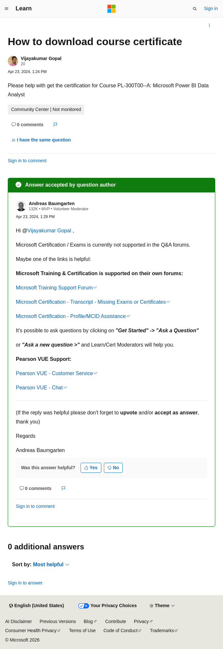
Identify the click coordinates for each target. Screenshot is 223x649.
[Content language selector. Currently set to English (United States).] (36, 606)
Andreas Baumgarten (52, 203)
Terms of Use (82, 630)
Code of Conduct (121, 630)
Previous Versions (57, 621)
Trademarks (162, 630)
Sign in (211, 8)
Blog (88, 621)
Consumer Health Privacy (31, 630)
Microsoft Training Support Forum (54, 287)
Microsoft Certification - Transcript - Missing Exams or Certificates (91, 302)
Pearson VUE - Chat (39, 387)
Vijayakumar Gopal (41, 58)
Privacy (141, 621)
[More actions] (209, 25)
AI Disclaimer (18, 621)
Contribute (115, 621)
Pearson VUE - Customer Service (54, 373)
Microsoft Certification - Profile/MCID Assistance (71, 316)
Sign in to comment (27, 160)
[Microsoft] (111, 9)
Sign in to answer (25, 582)
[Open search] (194, 9)
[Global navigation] (6, 9)
